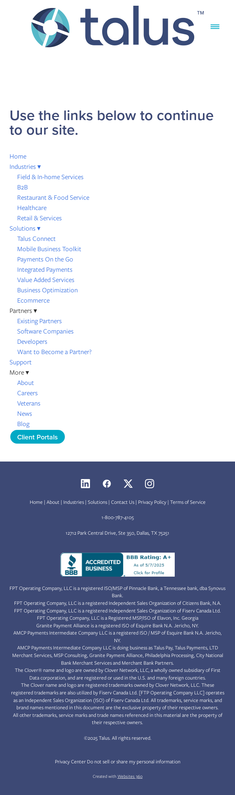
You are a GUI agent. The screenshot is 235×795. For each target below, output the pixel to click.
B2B (22, 187)
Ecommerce (33, 300)
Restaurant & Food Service (53, 197)
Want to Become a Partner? (54, 351)
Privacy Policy (152, 502)
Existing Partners (39, 320)
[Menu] (215, 27)
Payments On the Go (45, 259)
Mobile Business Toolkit (49, 248)
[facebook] (107, 483)
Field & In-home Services (50, 176)
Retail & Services (39, 218)
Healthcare (32, 207)
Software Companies (45, 331)
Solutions (25, 228)
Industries (25, 166)
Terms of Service (188, 502)
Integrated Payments (44, 269)
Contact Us (122, 502)
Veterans (28, 403)
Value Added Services (45, 279)
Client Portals (37, 437)
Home (18, 156)
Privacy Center (70, 761)
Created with (118, 776)
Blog (23, 423)
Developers (32, 341)
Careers (27, 393)
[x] (128, 483)
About (25, 382)
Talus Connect (36, 238)
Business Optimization (47, 290)
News (24, 413)
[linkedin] (85, 483)
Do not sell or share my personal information (133, 761)
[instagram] (149, 483)
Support (21, 362)
